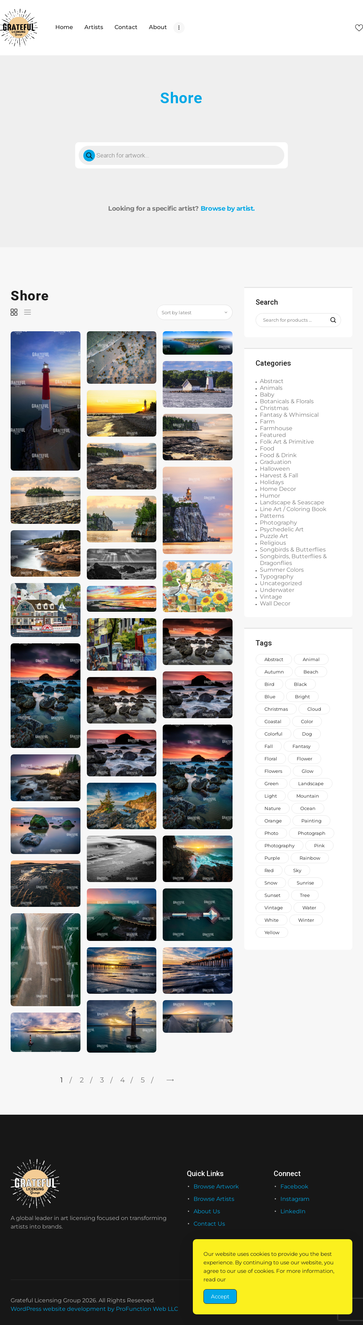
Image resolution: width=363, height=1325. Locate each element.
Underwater (277, 590)
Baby (267, 394)
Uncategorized (281, 583)
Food (267, 448)
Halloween (275, 468)
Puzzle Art (274, 536)
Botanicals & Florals (287, 401)
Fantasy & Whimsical (289, 414)
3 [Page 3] (102, 1079)
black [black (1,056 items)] (300, 684)
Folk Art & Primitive (287, 441)
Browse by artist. (228, 208)
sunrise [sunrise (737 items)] (305, 883)
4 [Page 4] (122, 1079)
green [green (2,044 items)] (271, 783)
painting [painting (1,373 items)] (311, 821)
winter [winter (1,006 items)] (306, 920)
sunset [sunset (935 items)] (272, 895)
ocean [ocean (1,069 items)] (307, 808)
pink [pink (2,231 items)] (319, 845)
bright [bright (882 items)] (302, 696)
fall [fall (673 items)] (268, 746)
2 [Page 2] (82, 1079)
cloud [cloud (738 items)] (314, 709)
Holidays (272, 482)
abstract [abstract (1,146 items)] (273, 659)
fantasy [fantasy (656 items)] (301, 746)
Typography (277, 576)
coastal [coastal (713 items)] (272, 721)
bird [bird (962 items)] (269, 684)
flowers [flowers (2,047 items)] (273, 771)
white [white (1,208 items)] (271, 920)
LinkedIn (293, 1211)
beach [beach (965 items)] (310, 672)
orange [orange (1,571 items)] (273, 821)
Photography (278, 522)
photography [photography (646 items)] (279, 845)
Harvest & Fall (279, 475)
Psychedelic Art (282, 529)
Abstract (272, 381)
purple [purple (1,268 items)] (272, 858)
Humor (270, 495)
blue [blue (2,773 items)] (269, 696)
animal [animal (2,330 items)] (311, 659)
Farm (267, 421)
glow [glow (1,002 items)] (307, 771)
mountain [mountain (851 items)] (307, 796)
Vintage (271, 596)
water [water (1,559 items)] (309, 907)
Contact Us (209, 1223)
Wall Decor (275, 603)
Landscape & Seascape (292, 502)
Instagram (294, 1199)
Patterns (272, 515)
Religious (273, 542)
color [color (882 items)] (307, 721)
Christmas (274, 408)
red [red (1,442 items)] (269, 870)
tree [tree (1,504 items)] (305, 895)
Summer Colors (282, 569)
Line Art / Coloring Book (293, 509)
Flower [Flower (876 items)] (304, 758)
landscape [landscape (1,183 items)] (311, 783)
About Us (207, 1211)
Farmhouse (276, 428)
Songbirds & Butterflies (293, 549)
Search (331, 320)
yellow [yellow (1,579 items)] (271, 932)
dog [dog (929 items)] (307, 734)
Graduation (275, 462)
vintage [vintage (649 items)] (273, 907)
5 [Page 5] (143, 1079)
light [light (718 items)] (270, 796)
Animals (271, 387)
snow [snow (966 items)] (270, 883)
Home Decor (278, 489)
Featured (273, 435)
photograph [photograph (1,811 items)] (311, 833)
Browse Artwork (216, 1186)
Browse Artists (214, 1199)
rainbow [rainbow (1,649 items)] (310, 858)
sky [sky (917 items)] (297, 870)
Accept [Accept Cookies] (220, 1296)
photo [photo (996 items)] (271, 833)
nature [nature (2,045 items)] (272, 808)
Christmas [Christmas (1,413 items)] (276, 709)
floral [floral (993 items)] (270, 758)
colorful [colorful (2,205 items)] (273, 734)
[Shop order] (195, 312)
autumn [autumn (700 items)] (274, 672)
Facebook (294, 1186)
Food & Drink (278, 455)
